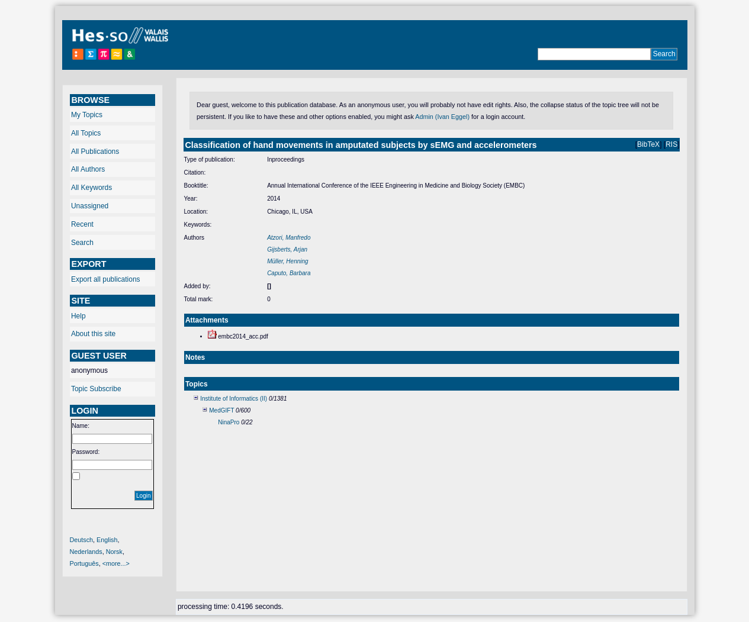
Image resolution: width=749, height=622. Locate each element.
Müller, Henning (287, 261)
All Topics (86, 133)
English (107, 539)
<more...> (116, 563)
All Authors (88, 169)
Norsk (114, 551)
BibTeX (648, 144)
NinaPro (228, 422)
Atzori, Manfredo (288, 237)
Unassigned (89, 206)
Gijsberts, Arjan (287, 249)
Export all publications (105, 279)
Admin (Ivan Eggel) (442, 116)
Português (84, 563)
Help (78, 316)
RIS (671, 144)
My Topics (86, 115)
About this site (93, 334)
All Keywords (91, 187)
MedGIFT (221, 410)
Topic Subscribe (96, 389)
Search (82, 243)
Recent (82, 224)
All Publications (95, 151)
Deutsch (82, 539)
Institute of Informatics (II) (233, 398)
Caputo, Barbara (288, 273)
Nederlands (86, 551)
